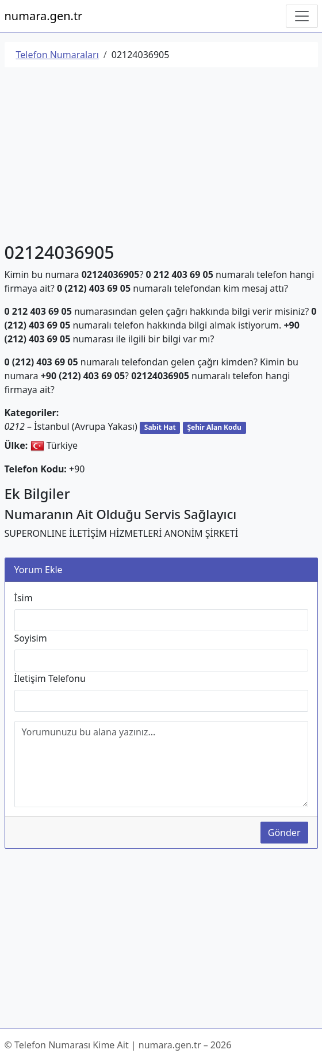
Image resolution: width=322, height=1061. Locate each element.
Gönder (284, 832)
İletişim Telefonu (50, 678)
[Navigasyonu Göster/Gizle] (302, 16)
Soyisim (30, 638)
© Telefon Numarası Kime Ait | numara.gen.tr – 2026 (118, 1045)
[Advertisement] (161, 157)
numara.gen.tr (44, 16)
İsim (23, 597)
